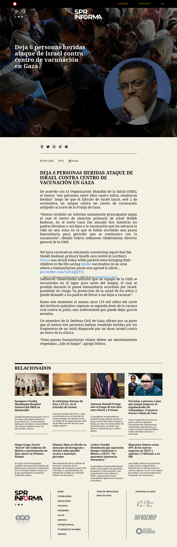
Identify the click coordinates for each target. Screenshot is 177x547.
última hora (65, 496)
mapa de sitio (104, 495)
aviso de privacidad (107, 491)
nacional (63, 505)
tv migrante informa (69, 529)
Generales (127, 3)
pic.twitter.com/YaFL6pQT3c (62, 272)
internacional (66, 524)
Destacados (148, 3)
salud (61, 515)
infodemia (63, 510)
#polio (86, 264)
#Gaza (45, 260)
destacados (64, 501)
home (61, 491)
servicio (62, 520)
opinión (62, 534)
